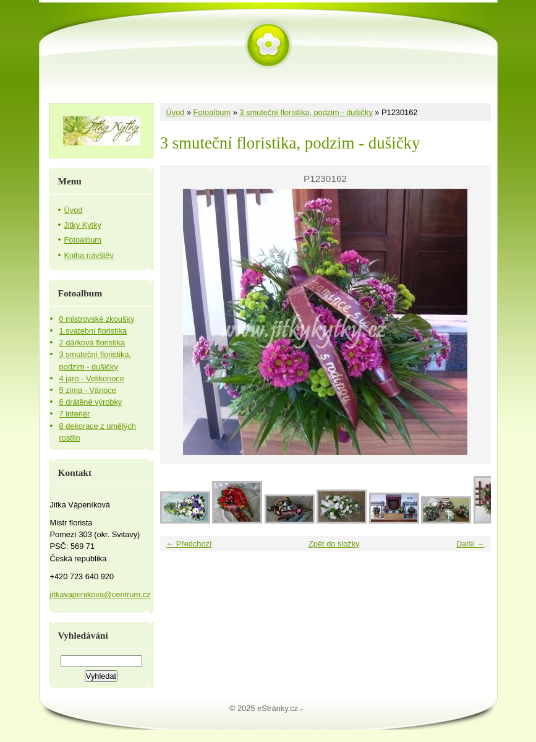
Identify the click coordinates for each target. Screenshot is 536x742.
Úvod (175, 112)
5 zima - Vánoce (87, 390)
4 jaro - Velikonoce (91, 378)
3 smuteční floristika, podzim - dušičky (306, 112)
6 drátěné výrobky (90, 402)
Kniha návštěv (89, 255)
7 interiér (74, 413)
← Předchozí (189, 543)
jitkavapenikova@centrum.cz (100, 594)
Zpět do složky (334, 543)
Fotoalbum (212, 112)
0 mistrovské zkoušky (97, 319)
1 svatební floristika (93, 330)
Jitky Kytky (82, 225)
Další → (470, 543)
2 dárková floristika (92, 342)
